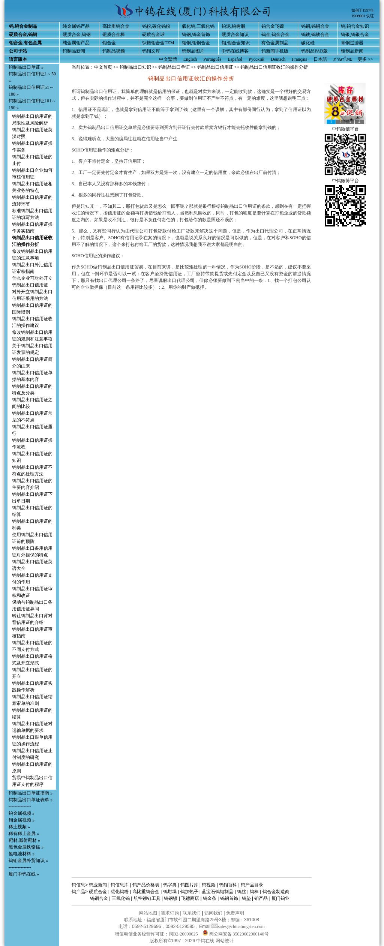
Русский (256, 59)
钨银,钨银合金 (355, 34)
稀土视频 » (19, 826)
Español (235, 59)
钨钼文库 (151, 51)
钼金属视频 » (21, 820)
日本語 (320, 59)
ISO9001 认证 (363, 16)
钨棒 (254, 891)
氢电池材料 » (21, 853)
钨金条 (209, 898)
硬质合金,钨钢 (77, 34)
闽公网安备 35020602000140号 (235, 934)
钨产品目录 (252, 885)
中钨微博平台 (345, 180)
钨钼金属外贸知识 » (28, 860)
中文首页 (103, 67)
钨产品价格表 (145, 885)
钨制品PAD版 (314, 51)
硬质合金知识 (235, 34)
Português (212, 59)
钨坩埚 (170, 891)
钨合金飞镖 (272, 26)
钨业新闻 (98, 885)
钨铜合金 (99, 898)
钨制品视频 (113, 51)
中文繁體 (168, 59)
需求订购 (170, 913)
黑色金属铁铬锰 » (26, 847)
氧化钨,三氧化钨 (198, 26)
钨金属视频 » (21, 813)
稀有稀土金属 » (24, 833)
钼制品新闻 (352, 51)
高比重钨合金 (115, 26)
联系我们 (192, 913)
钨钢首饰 (229, 898)
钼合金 (109, 42)
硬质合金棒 (113, 34)
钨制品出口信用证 (215, 67)
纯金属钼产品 (76, 42)
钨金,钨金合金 (275, 34)
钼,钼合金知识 (236, 42)
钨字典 (170, 885)
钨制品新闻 (74, 51)
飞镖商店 (190, 898)
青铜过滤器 (352, 42)
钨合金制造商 (276, 891)
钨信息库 (120, 885)
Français (299, 59)
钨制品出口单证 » (26, 67)
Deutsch (278, 59)
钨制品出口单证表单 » (30, 799)
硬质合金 (98, 891)
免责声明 (235, 913)
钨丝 (241, 891)
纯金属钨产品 (76, 26)
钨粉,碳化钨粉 (156, 26)
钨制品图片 (193, 51)
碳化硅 (308, 42)
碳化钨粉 (120, 891)
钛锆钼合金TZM (158, 42)
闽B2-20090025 (183, 934)
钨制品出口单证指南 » (30, 793)
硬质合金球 (153, 34)
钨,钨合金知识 (355, 26)
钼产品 (261, 898)
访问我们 (213, 913)
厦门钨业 (281, 898)
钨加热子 (189, 891)
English (190, 59)
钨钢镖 (170, 898)
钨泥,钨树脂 (233, 26)
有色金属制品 (274, 42)
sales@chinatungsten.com (238, 926)
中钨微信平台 (345, 129)
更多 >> (365, 59)
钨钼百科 (228, 885)
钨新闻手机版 (274, 51)
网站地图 (148, 913)
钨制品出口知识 (135, 67)
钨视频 (208, 885)
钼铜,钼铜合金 (196, 42)
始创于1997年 (362, 10)
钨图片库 (189, 885)
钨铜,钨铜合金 (315, 26)
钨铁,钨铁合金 (315, 34)
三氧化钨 (121, 898)
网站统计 (225, 940)
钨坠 (246, 898)
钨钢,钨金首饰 (196, 34)
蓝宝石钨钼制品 (217, 891)
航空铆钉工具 (147, 898)
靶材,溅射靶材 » (24, 840)
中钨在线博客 (235, 51)
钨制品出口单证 (174, 67)
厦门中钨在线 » (24, 874)
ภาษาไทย (342, 59)
